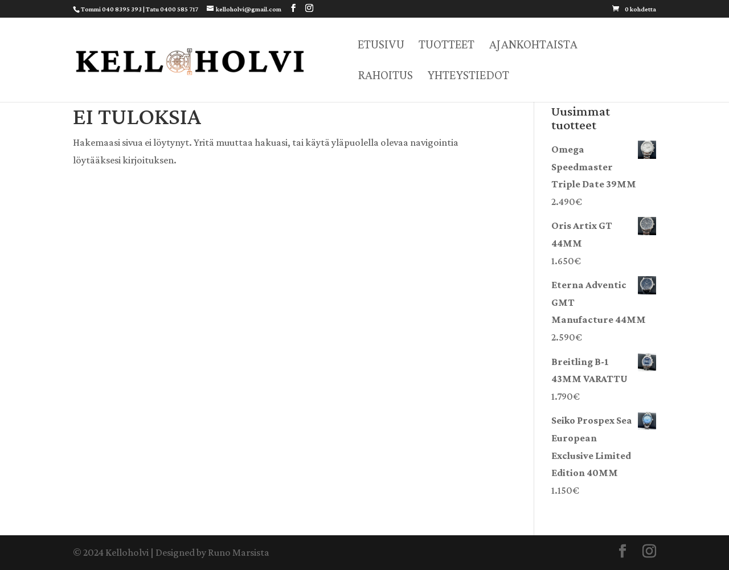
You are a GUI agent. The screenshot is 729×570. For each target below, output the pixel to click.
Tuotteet (446, 45)
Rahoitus (385, 76)
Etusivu (381, 45)
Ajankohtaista (533, 45)
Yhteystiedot (468, 76)
